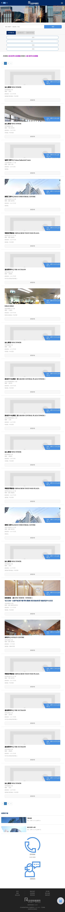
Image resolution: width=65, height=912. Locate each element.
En (7, 2)
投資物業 (32, 893)
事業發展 (32, 895)
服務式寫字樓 (30, 32)
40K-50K (32, 49)
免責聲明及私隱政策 (32, 909)
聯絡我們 (47, 895)
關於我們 (32, 891)
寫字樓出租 (11, 32)
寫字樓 (47, 891)
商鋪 (17, 893)
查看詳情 (32, 100)
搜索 (53, 26)
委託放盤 (47, 893)
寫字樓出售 (21, 32)
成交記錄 (17, 895)
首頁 (17, 891)
